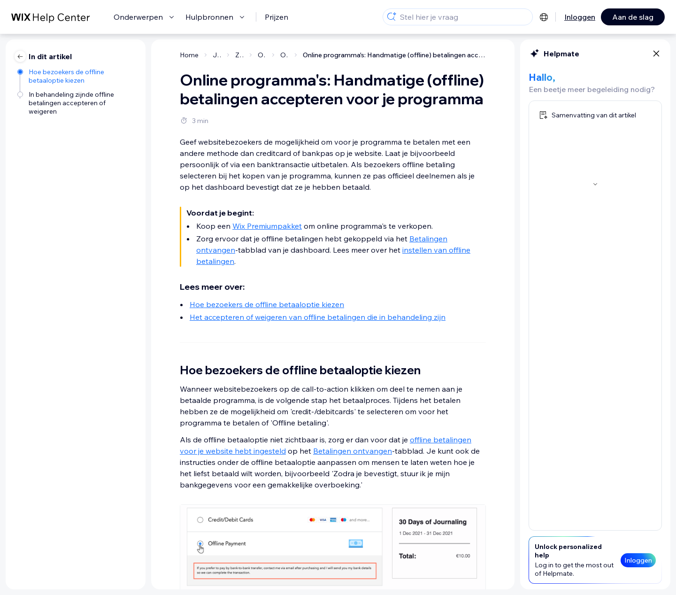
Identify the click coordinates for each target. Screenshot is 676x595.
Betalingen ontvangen (352, 451)
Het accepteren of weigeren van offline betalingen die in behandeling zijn (318, 317)
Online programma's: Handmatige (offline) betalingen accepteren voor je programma (394, 55)
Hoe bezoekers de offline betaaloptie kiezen (267, 304)
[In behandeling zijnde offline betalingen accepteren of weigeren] (77, 103)
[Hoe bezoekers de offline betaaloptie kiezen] (77, 76)
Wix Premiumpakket (267, 226)
